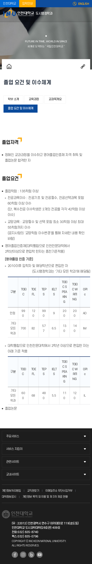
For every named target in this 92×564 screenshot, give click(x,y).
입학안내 (27, 3)
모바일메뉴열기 (87, 14)
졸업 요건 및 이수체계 (20, 108)
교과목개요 (55, 99)
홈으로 (9, 66)
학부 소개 (13, 99)
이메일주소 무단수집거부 (58, 490)
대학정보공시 (9, 496)
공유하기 (83, 66)
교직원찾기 (33, 490)
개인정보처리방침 (11, 490)
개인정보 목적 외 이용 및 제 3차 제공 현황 (45, 496)
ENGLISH (83, 4)
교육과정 (34, 99)
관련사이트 (12, 462)
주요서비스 (12, 436)
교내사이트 (12, 474)
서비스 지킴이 (14, 449)
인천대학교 (9, 3)
